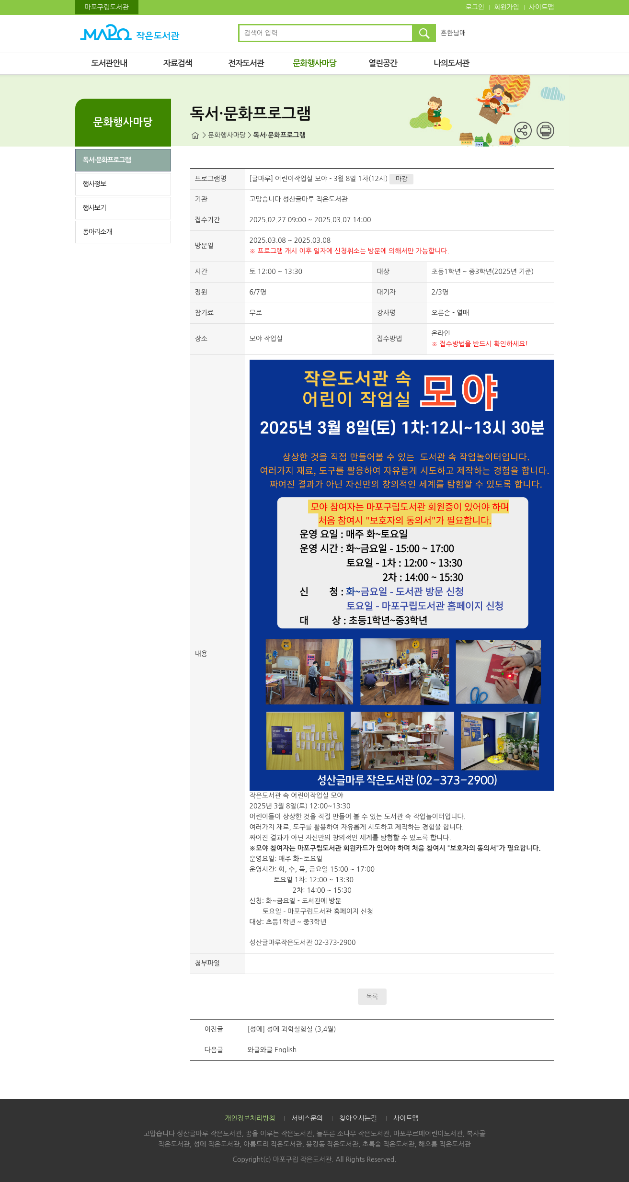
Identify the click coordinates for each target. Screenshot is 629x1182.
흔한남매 (453, 33)
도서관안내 (109, 63)
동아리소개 (97, 231)
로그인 (475, 7)
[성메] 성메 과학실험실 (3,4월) (292, 1029)
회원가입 (506, 7)
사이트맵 (541, 7)
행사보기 (94, 208)
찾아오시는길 (358, 1118)
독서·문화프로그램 (107, 160)
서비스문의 (307, 1118)
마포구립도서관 (107, 7)
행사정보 (94, 184)
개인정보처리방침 (250, 1118)
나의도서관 (451, 63)
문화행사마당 (314, 63)
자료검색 (177, 63)
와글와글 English (272, 1049)
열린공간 (382, 63)
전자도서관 (246, 63)
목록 (371, 996)
